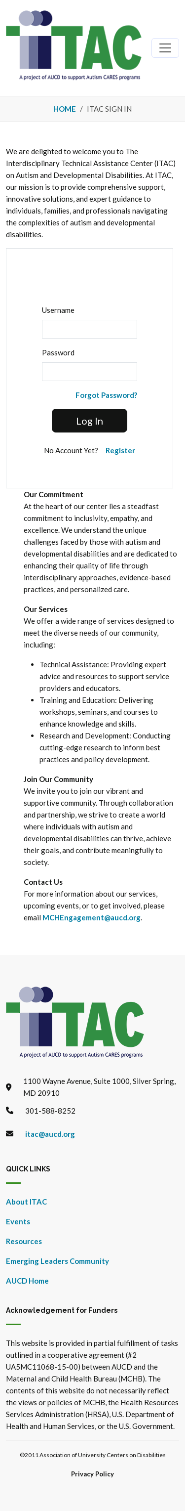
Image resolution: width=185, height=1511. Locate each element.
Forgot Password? (106, 394)
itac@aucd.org (50, 1133)
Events (18, 1221)
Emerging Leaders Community (57, 1260)
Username (58, 309)
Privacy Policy (92, 1474)
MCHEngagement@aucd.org (91, 917)
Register (120, 450)
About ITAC (26, 1201)
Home (64, 108)
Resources (24, 1241)
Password (58, 352)
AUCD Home (27, 1280)
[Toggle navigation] (165, 48)
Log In (89, 421)
